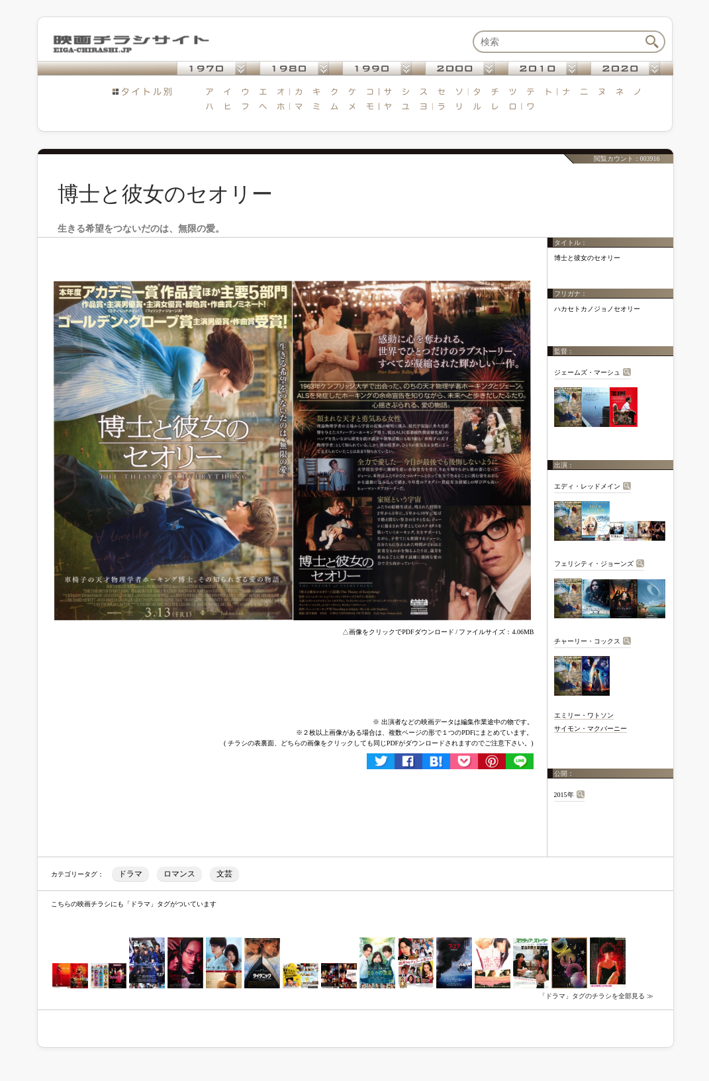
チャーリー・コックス (587, 641)
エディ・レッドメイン (587, 486)
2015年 (564, 794)
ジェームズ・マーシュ (587, 372)
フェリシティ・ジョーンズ (594, 563)
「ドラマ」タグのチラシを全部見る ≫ (596, 996)
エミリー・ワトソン (584, 715)
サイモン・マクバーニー (590, 728)
